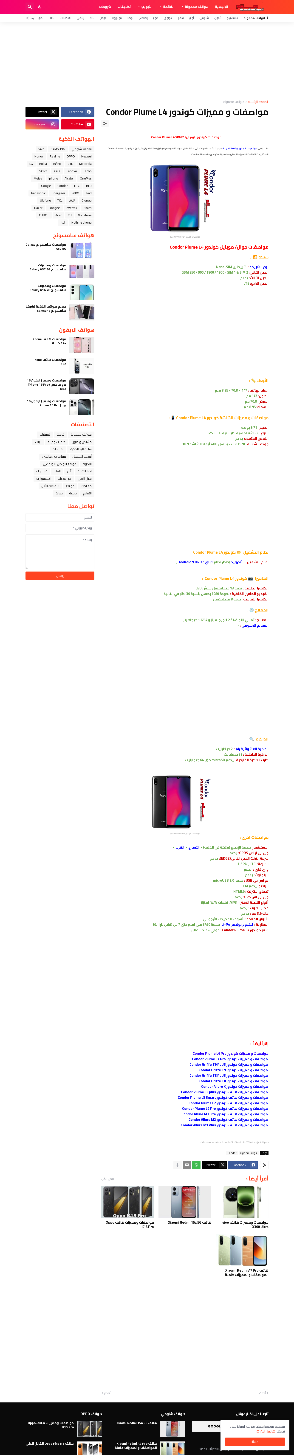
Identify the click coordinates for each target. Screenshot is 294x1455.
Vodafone (85, 215)
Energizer (58, 193)
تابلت (38, 442)
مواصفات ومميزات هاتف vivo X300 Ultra (245, 1224)
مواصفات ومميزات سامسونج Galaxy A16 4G (47, 288)
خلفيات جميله (56, 442)
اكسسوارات (43, 479)
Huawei (86, 156)
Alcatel (69, 178)
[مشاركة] (105, 123)
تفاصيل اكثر (267, 1431)
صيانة (59, 493)
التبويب (147, 7)
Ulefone (45, 200)
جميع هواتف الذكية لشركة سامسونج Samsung (45, 308)
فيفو (181, 17)
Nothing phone (81, 222)
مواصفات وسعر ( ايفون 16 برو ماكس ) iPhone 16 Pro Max (46, 384)
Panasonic (38, 193)
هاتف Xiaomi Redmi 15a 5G (189, 1222)
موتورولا (117, 17)
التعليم (87, 493)
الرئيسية (221, 7)
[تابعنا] (31, 18)
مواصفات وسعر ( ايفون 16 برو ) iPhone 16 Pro (46, 403)
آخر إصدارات (64, 479)
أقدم (107, 1393)
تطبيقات (124, 7)
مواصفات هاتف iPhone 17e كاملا (48, 341)
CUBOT (44, 215)
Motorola (85, 164)
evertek (71, 208)
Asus (57, 171)
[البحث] (29, 7)
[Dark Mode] (40, 7)
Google (46, 186)
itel (63, 222)
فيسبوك (41, 471)
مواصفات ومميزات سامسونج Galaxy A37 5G (47, 267)
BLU (89, 186)
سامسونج (232, 17)
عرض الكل (108, 1178)
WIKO (75, 193)
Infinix (57, 164)
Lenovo (72, 171)
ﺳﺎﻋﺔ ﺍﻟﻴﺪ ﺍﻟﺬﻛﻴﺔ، (81, 449)
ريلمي (80, 17)
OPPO (71, 156)
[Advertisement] (147, 61)
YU (70, 215)
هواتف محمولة (197, 7)
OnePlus (65, 17)
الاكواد (87, 464)
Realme (55, 156)
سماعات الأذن (50, 486)
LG (31, 164)
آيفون (217, 17)
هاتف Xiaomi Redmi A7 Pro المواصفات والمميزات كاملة (247, 1272)
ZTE (92, 17)
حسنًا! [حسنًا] (255, 1442)
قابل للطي (85, 479)
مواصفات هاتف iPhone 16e (48, 362)
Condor (231, 1153)
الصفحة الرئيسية (258, 102)
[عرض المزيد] (177, 1165)
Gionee (87, 200)
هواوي (168, 17)
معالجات (86, 486)
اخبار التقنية (85, 471)
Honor (38, 156)
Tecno (87, 171)
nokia (43, 164)
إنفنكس (143, 17)
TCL (59, 200)
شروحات (105, 7)
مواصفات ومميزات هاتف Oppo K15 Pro (130, 1224)
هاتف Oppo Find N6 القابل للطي (50, 1443)
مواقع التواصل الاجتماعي (59, 464)
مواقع (70, 486)
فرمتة (60, 434)
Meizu (38, 178)
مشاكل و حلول (82, 442)
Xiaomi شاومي (81, 149)
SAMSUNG (58, 149)
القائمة (168, 7)
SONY (43, 171)
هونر (155, 17)
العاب (57, 471)
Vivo (41, 149)
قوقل (103, 17)
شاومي (204, 17)
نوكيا (130, 17)
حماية (73, 493)
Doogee (54, 208)
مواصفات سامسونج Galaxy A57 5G (45, 246)
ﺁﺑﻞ (69, 471)
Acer (58, 215)
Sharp (88, 208)
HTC (51, 17)
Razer (38, 208)
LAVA (72, 200)
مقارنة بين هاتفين (54, 457)
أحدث (262, 1393)
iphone (53, 178)
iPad (89, 193)
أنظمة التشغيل (82, 457)
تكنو (40, 17)
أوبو (191, 17)
